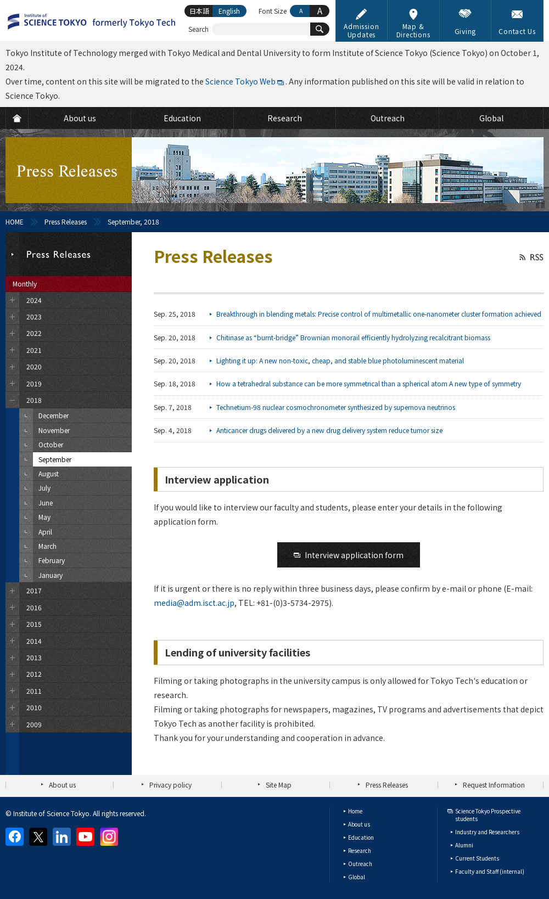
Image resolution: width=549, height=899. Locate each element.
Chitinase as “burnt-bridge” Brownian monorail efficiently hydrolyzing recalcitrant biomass (353, 337)
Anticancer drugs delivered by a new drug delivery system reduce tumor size (329, 430)
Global (356, 877)
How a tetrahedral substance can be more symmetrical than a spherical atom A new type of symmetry (368, 383)
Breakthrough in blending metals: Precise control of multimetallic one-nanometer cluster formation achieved (378, 313)
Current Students (477, 858)
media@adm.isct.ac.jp (194, 602)
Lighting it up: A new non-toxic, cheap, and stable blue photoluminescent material (340, 360)
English (229, 10)
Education (361, 837)
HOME (14, 221)
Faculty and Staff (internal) (489, 871)
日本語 (199, 10)
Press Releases (65, 221)
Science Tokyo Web (240, 81)
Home (355, 811)
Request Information (494, 784)
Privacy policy (170, 784)
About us (62, 784)
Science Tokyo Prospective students (487, 815)
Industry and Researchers (487, 832)
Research (359, 850)
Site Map (279, 784)
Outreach (360, 863)
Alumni (464, 845)
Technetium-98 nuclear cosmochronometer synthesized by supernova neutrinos (335, 407)
